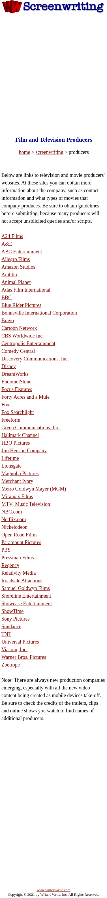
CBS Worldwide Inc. (22, 336)
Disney (8, 366)
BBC (6, 297)
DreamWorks (15, 374)
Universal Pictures (20, 642)
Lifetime (10, 458)
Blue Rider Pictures (21, 305)
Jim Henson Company (24, 450)
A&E (6, 244)
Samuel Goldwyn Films (25, 588)
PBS (5, 550)
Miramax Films (17, 496)
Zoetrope (10, 665)
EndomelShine (16, 382)
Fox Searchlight (17, 412)
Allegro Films (15, 259)
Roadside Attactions (21, 580)
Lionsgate (11, 466)
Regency (10, 565)
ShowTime (12, 611)
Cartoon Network (19, 328)
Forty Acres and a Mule (25, 397)
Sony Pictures (15, 619)
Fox (5, 404)
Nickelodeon (14, 527)
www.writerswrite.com (53, 890)
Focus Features (16, 389)
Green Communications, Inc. (30, 427)
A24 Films (12, 236)
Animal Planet (16, 282)
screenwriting (49, 152)
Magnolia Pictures (19, 473)
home (24, 152)
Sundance (11, 626)
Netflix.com (13, 519)
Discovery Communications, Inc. (35, 359)
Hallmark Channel (20, 435)
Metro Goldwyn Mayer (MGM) (33, 489)
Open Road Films (19, 535)
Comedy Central (18, 351)
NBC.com (11, 512)
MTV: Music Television (25, 504)
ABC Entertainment (21, 251)
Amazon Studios (18, 267)
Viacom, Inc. (14, 649)
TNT (6, 634)
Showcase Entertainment (26, 603)
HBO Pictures (15, 443)
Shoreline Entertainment (26, 596)
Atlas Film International (25, 290)
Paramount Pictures (21, 542)
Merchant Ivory (17, 481)
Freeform (10, 420)
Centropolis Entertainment (28, 343)
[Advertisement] (53, 69)
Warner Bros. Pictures (23, 657)
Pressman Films (17, 558)
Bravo (7, 320)
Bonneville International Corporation (39, 313)
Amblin (9, 274)
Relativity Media (18, 573)
